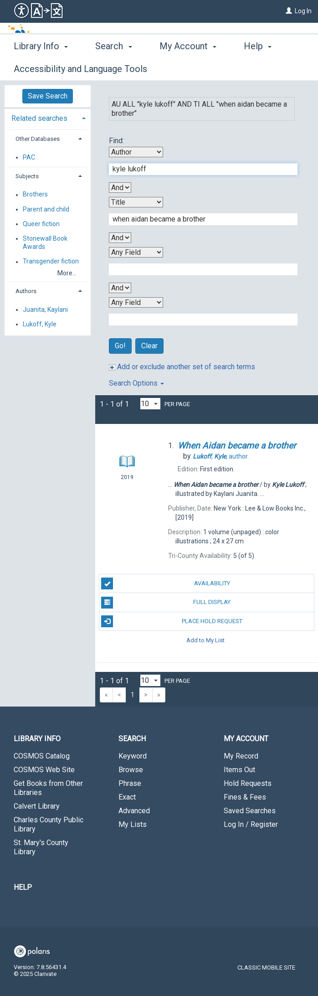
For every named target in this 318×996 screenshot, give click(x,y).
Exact (127, 797)
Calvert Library (37, 806)
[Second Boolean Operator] (120, 237)
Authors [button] (25, 291)
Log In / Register (251, 824)
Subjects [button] (27, 176)
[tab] (48, 117)
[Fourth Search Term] (198, 320)
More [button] (262, 68)
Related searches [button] (39, 118)
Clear (149, 345)
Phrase (129, 783)
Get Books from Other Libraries (48, 788)
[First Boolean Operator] (120, 187)
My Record (241, 756)
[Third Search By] (136, 252)
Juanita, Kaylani (45, 309)
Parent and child (46, 209)
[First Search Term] (198, 169)
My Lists (132, 824)
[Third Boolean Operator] (120, 288)
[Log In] (289, 11)
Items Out (239, 769)
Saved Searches (250, 810)
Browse (130, 769)
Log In (303, 11)
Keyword (132, 756)
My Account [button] (187, 67)
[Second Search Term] (198, 219)
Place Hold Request (171, 621)
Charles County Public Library (48, 824)
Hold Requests (248, 783)
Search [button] (113, 67)
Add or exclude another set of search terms (182, 366)
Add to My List (205, 640)
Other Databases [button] (37, 138)
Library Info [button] (41, 67)
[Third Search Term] (198, 269)
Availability (165, 583)
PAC (29, 157)
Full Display (166, 603)
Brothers (35, 194)
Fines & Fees (245, 797)
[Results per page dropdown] (150, 403)
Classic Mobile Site (266, 967)
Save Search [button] (47, 96)
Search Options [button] (136, 383)
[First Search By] (136, 152)
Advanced (134, 810)
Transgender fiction (51, 261)
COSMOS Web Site (44, 769)
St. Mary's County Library (41, 847)
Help (23, 887)
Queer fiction (41, 223)
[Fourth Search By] (136, 302)
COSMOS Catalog (42, 756)
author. (221, 456)
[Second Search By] (136, 202)
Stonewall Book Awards (45, 242)
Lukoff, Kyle (39, 324)
